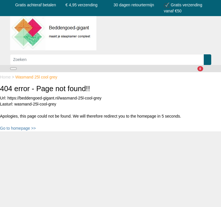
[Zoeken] (107, 59)
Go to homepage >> (18, 128)
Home (6, 77)
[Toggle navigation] (13, 68)
